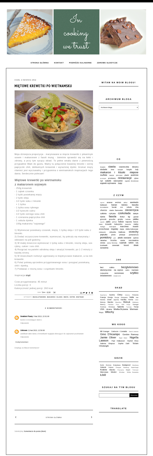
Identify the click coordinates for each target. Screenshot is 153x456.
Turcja (136, 307)
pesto (113, 235)
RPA (123, 304)
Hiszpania (124, 297)
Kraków (103, 370)
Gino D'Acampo (110, 334)
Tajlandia (120, 307)
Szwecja (103, 307)
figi (129, 217)
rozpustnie (104, 273)
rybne (136, 178)
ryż (101, 181)
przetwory (112, 178)
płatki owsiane (124, 238)
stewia (102, 243)
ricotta (113, 240)
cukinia (103, 213)
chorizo (103, 210)
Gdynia (110, 367)
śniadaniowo (106, 276)
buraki (114, 207)
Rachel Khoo (132, 341)
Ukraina (109, 309)
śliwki (136, 245)
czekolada (124, 213)
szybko (134, 272)
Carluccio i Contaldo (119, 331)
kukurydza (118, 224)
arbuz (125, 202)
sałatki (108, 181)
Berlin (102, 365)
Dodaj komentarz (21, 342)
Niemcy (102, 304)
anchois (118, 202)
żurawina (104, 248)
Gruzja (117, 297)
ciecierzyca (131, 210)
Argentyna (103, 295)
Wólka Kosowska (132, 372)
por (115, 238)
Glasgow (118, 367)
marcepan (112, 227)
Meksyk (126, 302)
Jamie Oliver (108, 337)
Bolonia (108, 365)
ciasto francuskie (116, 210)
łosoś (126, 245)
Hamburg (126, 367)
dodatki (103, 169)
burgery (102, 167)
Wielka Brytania (121, 309)
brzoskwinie (104, 207)
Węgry (101, 312)
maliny (136, 224)
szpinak (122, 243)
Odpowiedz (24, 323)
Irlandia (102, 300)
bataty (124, 205)
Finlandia (135, 295)
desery (135, 167)
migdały (114, 229)
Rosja (128, 304)
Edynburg (135, 365)
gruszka (112, 219)
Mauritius (118, 302)
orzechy (133, 231)
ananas (109, 202)
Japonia (116, 300)
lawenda (128, 224)
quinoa (135, 238)
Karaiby (123, 300)
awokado (134, 202)
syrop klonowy (112, 243)
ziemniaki (115, 245)
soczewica (133, 240)
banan (114, 205)
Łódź (103, 374)
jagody (102, 222)
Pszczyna (120, 370)
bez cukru (107, 267)
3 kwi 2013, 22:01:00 (41, 316)
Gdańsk (103, 367)
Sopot (128, 370)
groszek (103, 219)
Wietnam (80, 297)
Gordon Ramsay (130, 334)
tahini (131, 243)
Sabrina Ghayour (107, 343)
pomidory (105, 237)
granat (136, 217)
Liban (136, 299)
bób (121, 207)
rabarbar (103, 240)
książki (129, 169)
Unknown (23, 330)
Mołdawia (135, 302)
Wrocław (121, 372)
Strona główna (40, 63)
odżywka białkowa (117, 232)
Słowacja (111, 307)
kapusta (129, 222)
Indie (131, 297)
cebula (129, 207)
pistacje (122, 235)
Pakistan (111, 304)
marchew (124, 226)
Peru (117, 304)
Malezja (102, 302)
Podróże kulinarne (80, 63)
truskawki (103, 245)
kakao (121, 222)
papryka (103, 234)
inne (112, 169)
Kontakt (59, 63)
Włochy (109, 311)
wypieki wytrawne (108, 183)
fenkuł (122, 217)
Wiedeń (114, 372)
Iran (137, 297)
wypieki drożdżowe (131, 181)
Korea (130, 300)
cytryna (112, 213)
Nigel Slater (123, 338)
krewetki (108, 224)
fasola (112, 216)
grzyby (120, 219)
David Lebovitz (133, 331)
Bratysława (116, 365)
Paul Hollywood (118, 341)
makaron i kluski (55, 297)
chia (136, 207)
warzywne (118, 181)
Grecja (110, 297)
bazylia (135, 205)
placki (127, 175)
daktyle (135, 213)
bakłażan (103, 205)
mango (102, 227)
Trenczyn (135, 370)
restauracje (125, 177)
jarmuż (114, 222)
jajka (108, 222)
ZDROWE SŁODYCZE (107, 63)
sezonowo (119, 273)
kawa (100, 224)
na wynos (118, 270)
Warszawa (104, 372)
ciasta (112, 166)
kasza (135, 222)
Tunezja (128, 307)
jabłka (135, 219)
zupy (120, 183)
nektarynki (102, 232)
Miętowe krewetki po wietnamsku (43, 85)
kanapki (120, 169)
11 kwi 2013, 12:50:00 (36, 330)
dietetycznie (106, 270)
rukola (122, 240)
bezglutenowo (39, 297)
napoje (111, 175)
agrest (102, 202)
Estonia (127, 295)
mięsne (134, 172)
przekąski (103, 178)
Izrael (109, 300)
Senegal (135, 304)
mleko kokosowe (132, 229)
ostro (72, 297)
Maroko (110, 302)
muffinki (103, 175)
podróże (134, 175)
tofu (137, 243)
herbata (128, 219)
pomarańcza (133, 235)
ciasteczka (124, 167)
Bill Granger (104, 331)
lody (136, 169)
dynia (102, 217)
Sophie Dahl (123, 343)
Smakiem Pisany (26, 316)
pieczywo (119, 175)
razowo (135, 270)
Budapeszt (126, 365)
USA (102, 309)
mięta (66, 297)
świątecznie (117, 276)
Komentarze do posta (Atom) (35, 431)
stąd (28, 275)
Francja (103, 297)
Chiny (119, 295)
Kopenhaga (134, 367)
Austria (112, 295)
